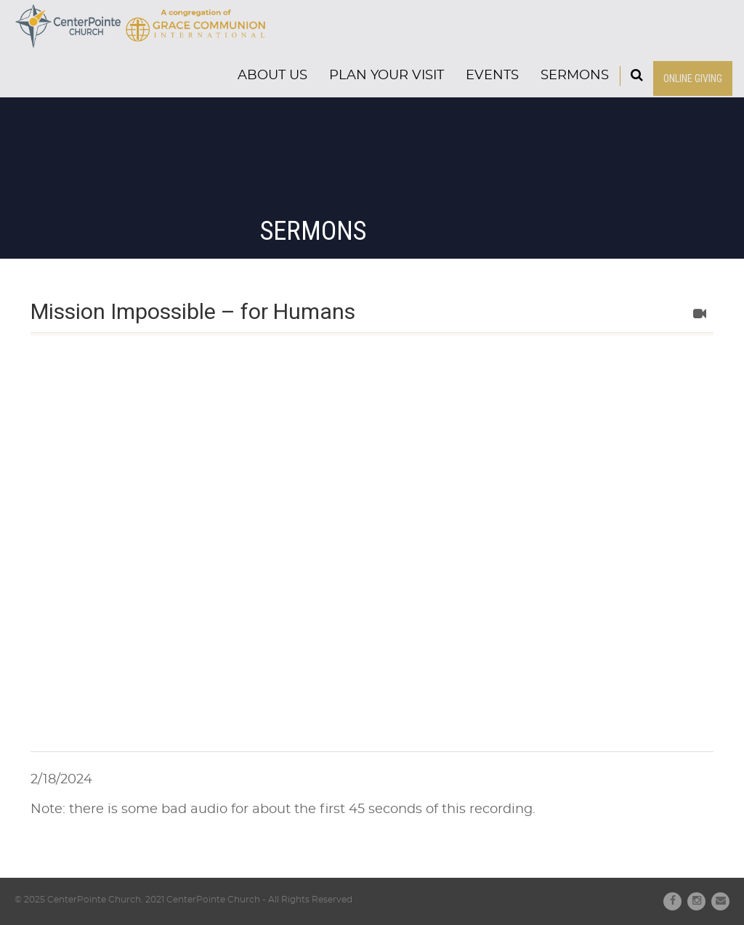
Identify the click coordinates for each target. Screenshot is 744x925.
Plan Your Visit (386, 75)
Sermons (575, 75)
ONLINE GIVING (692, 78)
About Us (272, 75)
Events (492, 75)
